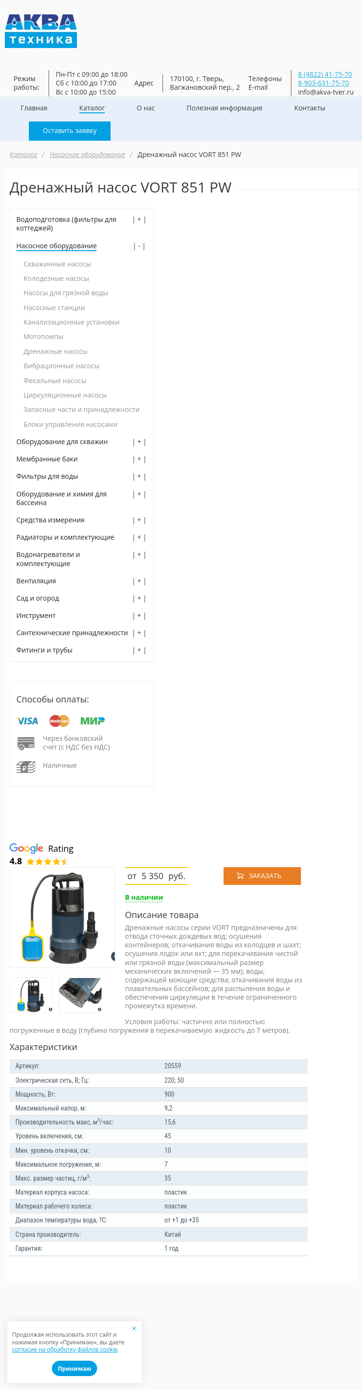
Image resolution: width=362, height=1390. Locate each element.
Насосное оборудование (87, 154)
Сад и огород (37, 598)
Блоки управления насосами (70, 424)
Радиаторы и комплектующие (65, 537)
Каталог (92, 108)
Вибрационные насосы (62, 366)
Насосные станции (54, 307)
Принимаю (74, 1369)
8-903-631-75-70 (323, 82)
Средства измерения (50, 520)
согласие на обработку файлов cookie (64, 1349)
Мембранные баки (47, 459)
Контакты (309, 108)
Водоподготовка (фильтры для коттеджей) (66, 223)
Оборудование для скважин (62, 441)
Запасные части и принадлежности (81, 409)
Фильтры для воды (47, 476)
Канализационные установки (72, 322)
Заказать (265, 875)
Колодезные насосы (56, 278)
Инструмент (36, 615)
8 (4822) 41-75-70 (325, 74)
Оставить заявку (70, 130)
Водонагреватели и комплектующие (48, 559)
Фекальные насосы (55, 380)
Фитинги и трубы (44, 650)
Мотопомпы (43, 336)
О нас (146, 108)
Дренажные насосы (55, 351)
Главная (34, 108)
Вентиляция (36, 581)
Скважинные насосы (57, 264)
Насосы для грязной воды (66, 293)
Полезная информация (224, 108)
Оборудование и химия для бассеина (61, 498)
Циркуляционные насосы (65, 395)
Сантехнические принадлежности (72, 633)
